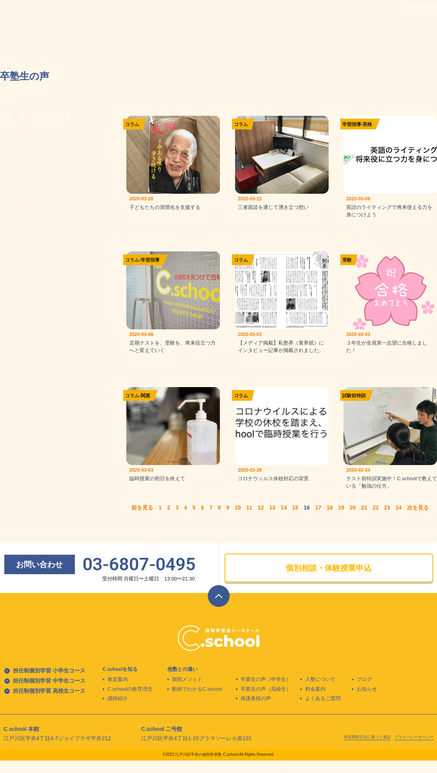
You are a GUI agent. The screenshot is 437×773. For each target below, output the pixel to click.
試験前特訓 (354, 404)
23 (387, 520)
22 (376, 520)
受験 (347, 264)
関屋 (145, 404)
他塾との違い (182, 682)
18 (330, 520)
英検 (367, 124)
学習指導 (351, 124)
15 (295, 520)
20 (353, 520)
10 (238, 520)
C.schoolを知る (120, 682)
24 (399, 520)
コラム (132, 124)
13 (272, 520)
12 (261, 520)
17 (318, 520)
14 (284, 520)
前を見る (142, 520)
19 (341, 520)
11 (249, 520)
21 (364, 520)
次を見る (418, 520)
